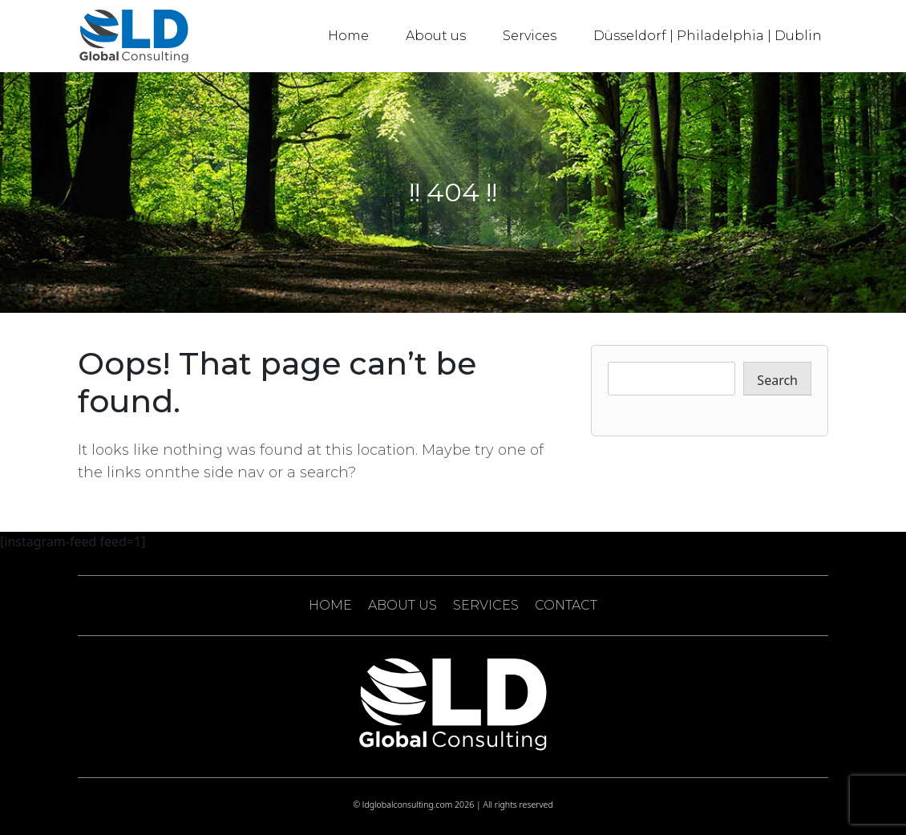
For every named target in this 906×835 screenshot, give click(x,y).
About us (436, 35)
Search (777, 380)
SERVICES (486, 605)
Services (529, 35)
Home (348, 35)
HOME (330, 605)
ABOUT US (402, 605)
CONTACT (566, 605)
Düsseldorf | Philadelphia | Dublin (707, 35)
